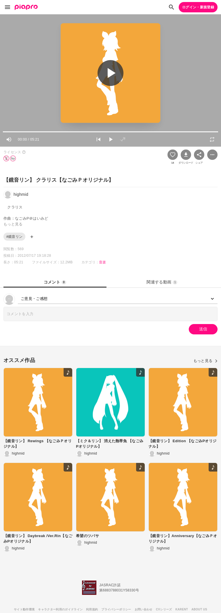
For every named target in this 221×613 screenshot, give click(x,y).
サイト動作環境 (24, 609)
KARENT (182, 609)
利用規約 (92, 609)
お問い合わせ (144, 609)
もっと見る (205, 361)
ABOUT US (199, 609)
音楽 (102, 262)
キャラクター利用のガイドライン (60, 609)
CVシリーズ (164, 609)
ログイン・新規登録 (198, 7)
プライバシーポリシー (116, 609)
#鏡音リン (14, 237)
